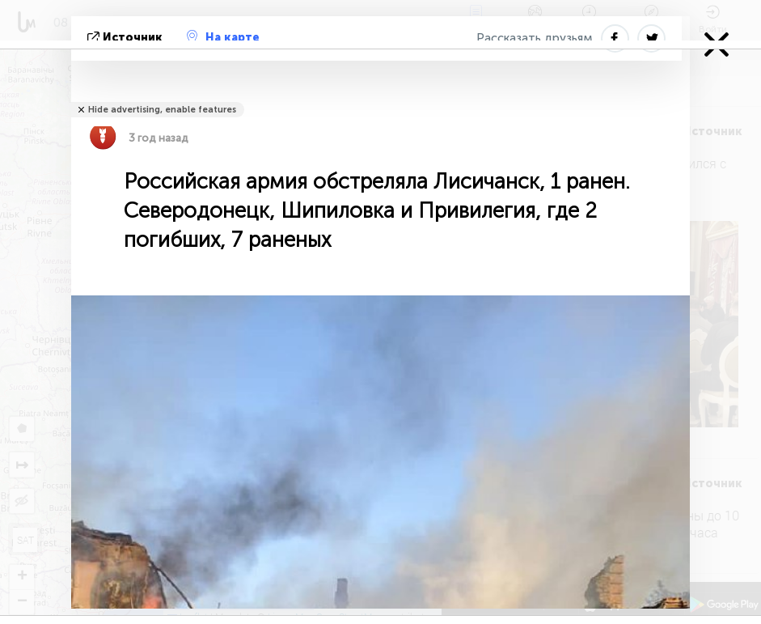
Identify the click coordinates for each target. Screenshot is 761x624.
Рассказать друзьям (534, 38)
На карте (223, 37)
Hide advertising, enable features (162, 109)
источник (127, 38)
